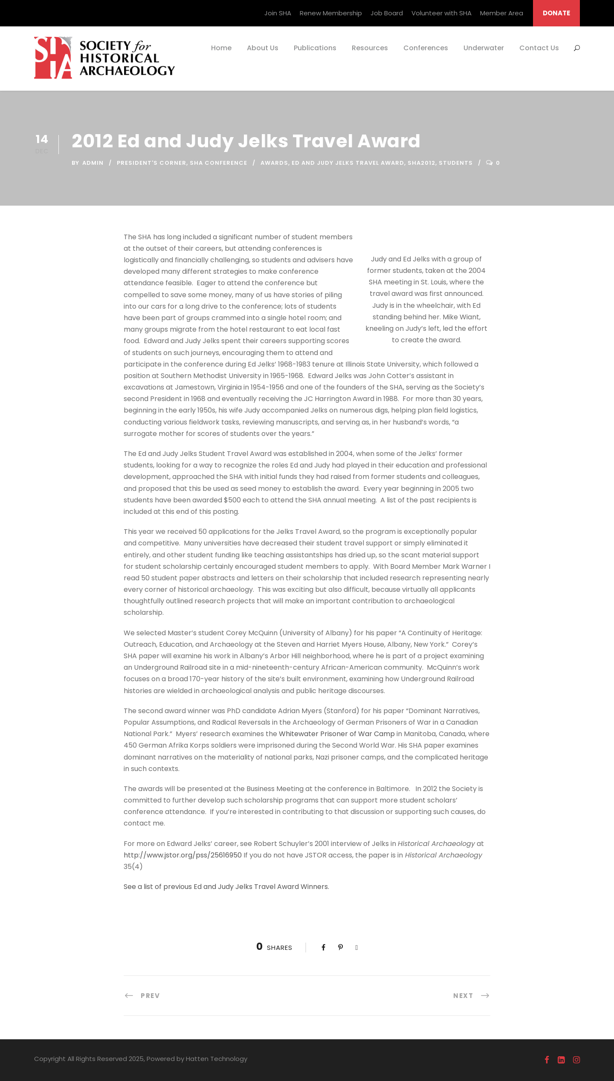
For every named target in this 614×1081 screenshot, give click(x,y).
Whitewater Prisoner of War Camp (337, 734)
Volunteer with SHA (441, 13)
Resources (370, 48)
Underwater (483, 48)
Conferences (425, 48)
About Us (262, 48)
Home (221, 48)
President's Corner (151, 163)
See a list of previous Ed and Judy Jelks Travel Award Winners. (226, 887)
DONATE (556, 13)
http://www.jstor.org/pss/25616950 (183, 855)
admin (93, 163)
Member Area (501, 13)
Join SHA (277, 13)
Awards (274, 163)
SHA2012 (421, 163)
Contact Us (539, 48)
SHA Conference (218, 163)
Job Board (387, 13)
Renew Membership (331, 13)
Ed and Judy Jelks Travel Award (348, 163)
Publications (315, 48)
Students (456, 163)
